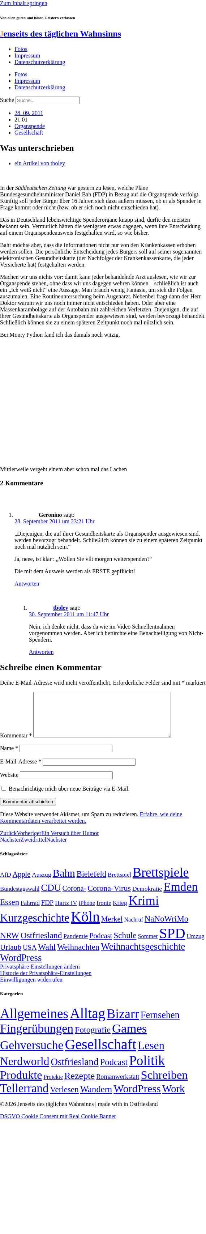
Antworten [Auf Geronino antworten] (26, 583)
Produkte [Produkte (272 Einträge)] (21, 1083)
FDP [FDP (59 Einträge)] (47, 911)
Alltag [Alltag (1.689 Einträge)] (87, 1022)
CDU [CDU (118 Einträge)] (51, 896)
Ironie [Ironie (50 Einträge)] (103, 911)
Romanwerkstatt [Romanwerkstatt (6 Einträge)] (117, 1085)
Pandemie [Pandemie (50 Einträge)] (75, 944)
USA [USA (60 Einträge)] (30, 956)
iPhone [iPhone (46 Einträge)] (87, 912)
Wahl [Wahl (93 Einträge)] (47, 955)
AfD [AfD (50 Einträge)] (5, 883)
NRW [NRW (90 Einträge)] (9, 944)
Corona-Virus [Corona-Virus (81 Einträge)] (109, 896)
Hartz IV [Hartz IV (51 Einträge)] (66, 911)
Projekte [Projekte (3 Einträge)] (53, 1085)
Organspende (29, 126)
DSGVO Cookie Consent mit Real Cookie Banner (58, 1125)
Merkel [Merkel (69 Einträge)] (112, 928)
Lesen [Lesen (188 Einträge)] (151, 1054)
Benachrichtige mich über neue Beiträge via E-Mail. (69, 797)
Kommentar (16, 744)
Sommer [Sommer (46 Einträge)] (148, 945)
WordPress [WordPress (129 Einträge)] (21, 966)
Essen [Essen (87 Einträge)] (9, 910)
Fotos (20, 49)
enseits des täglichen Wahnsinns (60, 33)
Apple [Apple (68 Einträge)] (22, 883)
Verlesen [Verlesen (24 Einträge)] (64, 1098)
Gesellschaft (28, 132)
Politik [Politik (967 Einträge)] (147, 1069)
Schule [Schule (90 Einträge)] (124, 944)
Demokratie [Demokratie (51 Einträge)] (147, 897)
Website (9, 783)
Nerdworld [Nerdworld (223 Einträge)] (24, 1070)
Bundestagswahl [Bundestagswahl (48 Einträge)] (19, 897)
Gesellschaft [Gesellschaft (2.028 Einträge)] (100, 1053)
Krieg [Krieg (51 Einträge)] (120, 911)
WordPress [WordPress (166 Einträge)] (137, 1097)
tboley (60, 608)
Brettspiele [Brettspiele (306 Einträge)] (161, 881)
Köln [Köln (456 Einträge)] (85, 925)
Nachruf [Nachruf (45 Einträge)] (133, 928)
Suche (7, 100)
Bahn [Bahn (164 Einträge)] (64, 882)
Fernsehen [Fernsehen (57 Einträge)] (160, 1023)
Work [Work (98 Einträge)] (173, 1097)
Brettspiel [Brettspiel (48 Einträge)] (119, 883)
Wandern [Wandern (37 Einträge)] (96, 1098)
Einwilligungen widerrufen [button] (31, 988)
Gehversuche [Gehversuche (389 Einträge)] (31, 1053)
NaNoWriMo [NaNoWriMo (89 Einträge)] (166, 927)
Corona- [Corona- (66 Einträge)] (74, 897)
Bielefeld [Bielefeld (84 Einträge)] (91, 882)
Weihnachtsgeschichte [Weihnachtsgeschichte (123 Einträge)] (143, 955)
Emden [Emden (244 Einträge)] (180, 895)
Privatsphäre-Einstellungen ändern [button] (40, 975)
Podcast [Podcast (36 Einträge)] (114, 1071)
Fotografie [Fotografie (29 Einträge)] (93, 1038)
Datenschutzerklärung (39, 62)
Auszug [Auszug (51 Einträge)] (41, 883)
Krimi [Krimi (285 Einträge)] (144, 909)
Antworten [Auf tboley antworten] (41, 652)
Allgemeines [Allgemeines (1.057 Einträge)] (34, 1022)
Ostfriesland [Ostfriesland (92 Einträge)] (41, 944)
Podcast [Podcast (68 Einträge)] (100, 944)
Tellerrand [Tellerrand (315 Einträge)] (24, 1096)
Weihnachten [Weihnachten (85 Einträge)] (78, 955)
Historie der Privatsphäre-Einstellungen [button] (45, 982)
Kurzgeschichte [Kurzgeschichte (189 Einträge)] (34, 926)
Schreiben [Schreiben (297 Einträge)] (164, 1083)
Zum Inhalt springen (23, 3)
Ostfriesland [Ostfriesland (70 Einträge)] (74, 1070)
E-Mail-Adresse (20, 770)
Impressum (27, 55)
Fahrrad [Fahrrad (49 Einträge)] (30, 911)
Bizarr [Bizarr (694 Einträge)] (123, 1022)
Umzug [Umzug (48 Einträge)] (196, 944)
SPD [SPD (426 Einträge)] (172, 942)
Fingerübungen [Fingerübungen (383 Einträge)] (36, 1037)
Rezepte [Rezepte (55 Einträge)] (79, 1084)
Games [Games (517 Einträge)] (129, 1037)
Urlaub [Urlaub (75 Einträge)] (10, 956)
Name (9, 757)
